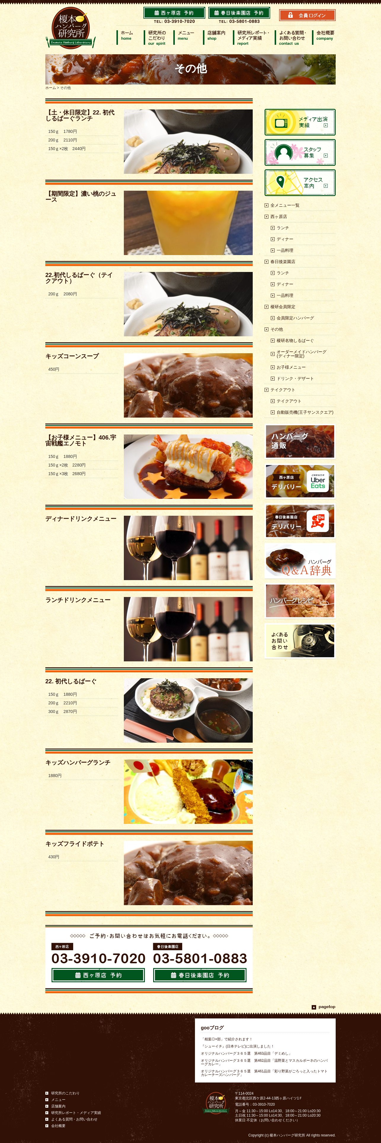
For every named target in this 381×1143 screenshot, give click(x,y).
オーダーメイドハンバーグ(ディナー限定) (301, 353)
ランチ (283, 227)
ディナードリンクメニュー (80, 518)
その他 (276, 329)
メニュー (58, 1100)
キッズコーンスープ (72, 356)
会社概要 (58, 1126)
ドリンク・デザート (295, 378)
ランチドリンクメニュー (78, 600)
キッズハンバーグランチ (78, 762)
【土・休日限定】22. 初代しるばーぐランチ (79, 115)
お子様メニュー (291, 367)
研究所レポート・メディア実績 (76, 1113)
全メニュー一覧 (285, 205)
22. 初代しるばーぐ (71, 681)
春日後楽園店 (282, 261)
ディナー (285, 239)
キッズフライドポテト (75, 843)
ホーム (50, 88)
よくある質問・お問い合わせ (74, 1119)
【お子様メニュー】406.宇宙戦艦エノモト (80, 440)
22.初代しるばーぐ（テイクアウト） (79, 278)
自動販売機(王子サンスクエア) (305, 412)
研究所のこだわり (65, 1093)
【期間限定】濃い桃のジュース (80, 196)
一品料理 (285, 250)
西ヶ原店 (278, 216)
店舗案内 (58, 1106)
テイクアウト (282, 389)
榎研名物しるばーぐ (295, 340)
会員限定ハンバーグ (295, 318)
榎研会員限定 (282, 306)
